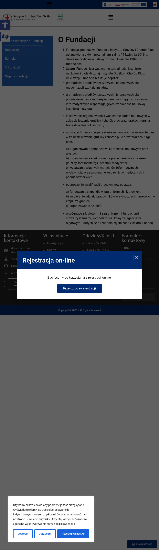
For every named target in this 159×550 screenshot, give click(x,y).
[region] (51, 519)
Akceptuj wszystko (73, 533)
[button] (136, 257)
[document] (79, 275)
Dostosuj (22, 533)
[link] (79, 288)
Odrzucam (45, 533)
